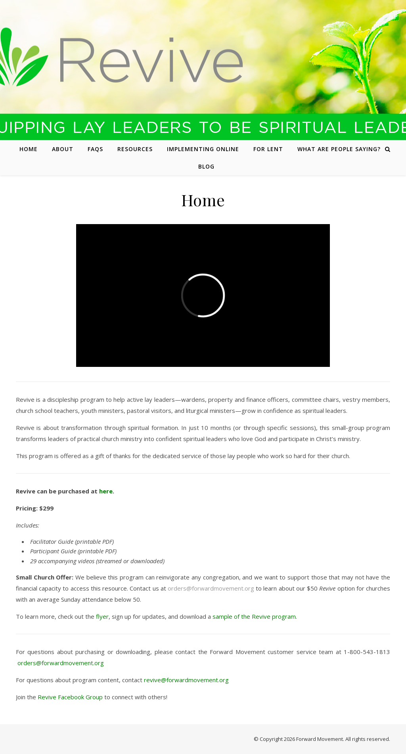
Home (28, 149)
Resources (135, 149)
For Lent (268, 149)
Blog (206, 166)
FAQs (95, 149)
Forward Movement (319, 738)
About (62, 149)
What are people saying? (339, 149)
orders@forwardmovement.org (211, 588)
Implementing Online (203, 149)
